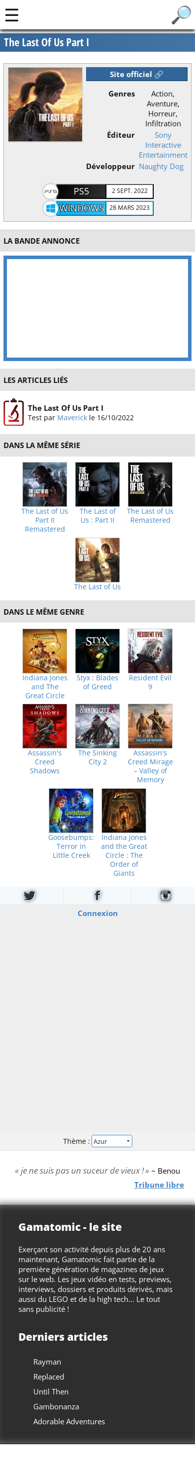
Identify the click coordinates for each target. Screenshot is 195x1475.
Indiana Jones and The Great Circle (45, 686)
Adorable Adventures (69, 1421)
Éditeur (121, 135)
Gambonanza (56, 1406)
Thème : (97, 1141)
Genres (121, 93)
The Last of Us (97, 586)
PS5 (81, 191)
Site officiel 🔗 (137, 74)
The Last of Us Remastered (150, 516)
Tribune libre (159, 1185)
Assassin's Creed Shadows (45, 761)
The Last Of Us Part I (65, 408)
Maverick (72, 417)
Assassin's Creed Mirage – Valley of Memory (150, 766)
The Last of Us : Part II (98, 516)
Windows (81, 208)
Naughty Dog (161, 166)
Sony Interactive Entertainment (163, 145)
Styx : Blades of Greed (97, 682)
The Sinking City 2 (97, 757)
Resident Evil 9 (150, 682)
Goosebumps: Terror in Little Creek (71, 846)
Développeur (110, 166)
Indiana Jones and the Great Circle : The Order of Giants (124, 855)
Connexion (98, 913)
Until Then (51, 1391)
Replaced (48, 1377)
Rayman (47, 1362)
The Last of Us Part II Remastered (44, 520)
